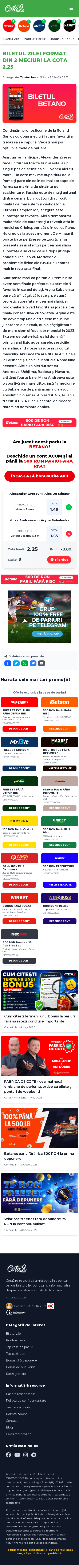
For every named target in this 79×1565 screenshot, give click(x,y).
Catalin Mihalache (15, 1097)
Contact (12, 1421)
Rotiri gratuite (16, 1374)
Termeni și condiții (19, 1407)
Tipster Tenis (29, 77)
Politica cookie (16, 1414)
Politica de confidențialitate (26, 1401)
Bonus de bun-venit (20, 1367)
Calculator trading (19, 1434)
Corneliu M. (11, 1027)
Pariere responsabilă (20, 1394)
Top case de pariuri (19, 1347)
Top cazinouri (15, 1354)
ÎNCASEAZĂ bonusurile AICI (39, 476)
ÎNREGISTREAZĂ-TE (60, 768)
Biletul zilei (13, 1334)
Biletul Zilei (11, 39)
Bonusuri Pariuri (62, 39)
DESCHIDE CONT (19, 728)
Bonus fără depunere (21, 1360)
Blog (9, 1427)
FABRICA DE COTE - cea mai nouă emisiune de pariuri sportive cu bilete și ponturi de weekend (38, 1087)
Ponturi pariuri (16, 1340)
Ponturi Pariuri (35, 39)
